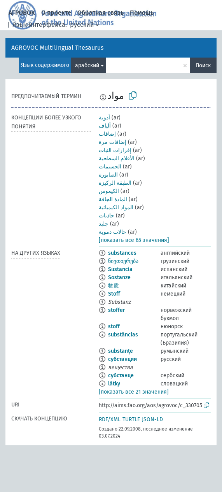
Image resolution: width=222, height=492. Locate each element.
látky (114, 383)
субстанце (121, 375)
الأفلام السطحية (117, 158)
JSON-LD (152, 419)
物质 (113, 285)
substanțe (120, 351)
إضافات (107, 134)
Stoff (114, 294)
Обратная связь (100, 12)
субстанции (122, 359)
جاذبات (106, 215)
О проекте (56, 12)
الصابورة (108, 175)
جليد (103, 224)
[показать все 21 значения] (134, 392)
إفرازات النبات (115, 150)
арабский (87, 65)
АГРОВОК (22, 12)
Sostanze (119, 277)
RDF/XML (110, 419)
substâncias (123, 334)
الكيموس (109, 191)
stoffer (116, 310)
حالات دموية (112, 232)
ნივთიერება (123, 261)
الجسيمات (110, 166)
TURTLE (131, 419)
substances (122, 253)
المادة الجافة (113, 199)
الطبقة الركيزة (115, 183)
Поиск (203, 65)
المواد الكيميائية (116, 207)
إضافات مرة (112, 142)
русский (82, 24)
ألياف (105, 126)
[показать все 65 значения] (134, 240)
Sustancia (120, 269)
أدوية (104, 117)
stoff (114, 326)
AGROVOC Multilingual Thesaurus (57, 47)
